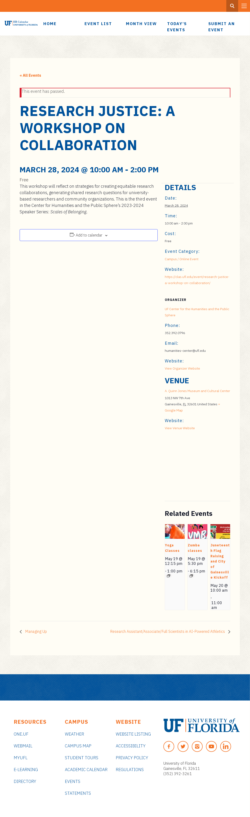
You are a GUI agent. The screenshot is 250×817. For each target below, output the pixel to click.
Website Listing (133, 734)
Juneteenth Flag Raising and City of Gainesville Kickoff (220, 561)
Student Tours (81, 757)
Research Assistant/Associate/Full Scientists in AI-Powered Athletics (168, 631)
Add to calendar (89, 235)
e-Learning (26, 769)
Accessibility (131, 746)
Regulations (130, 769)
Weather (74, 734)
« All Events (30, 75)
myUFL (20, 757)
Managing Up (35, 631)
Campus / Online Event (181, 259)
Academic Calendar (86, 769)
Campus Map (78, 746)
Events (72, 781)
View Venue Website (180, 428)
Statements (78, 793)
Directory (25, 781)
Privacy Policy (132, 757)
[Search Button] (232, 6)
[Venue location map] (190, 468)
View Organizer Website (182, 368)
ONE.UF (21, 734)
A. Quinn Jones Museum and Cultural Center (197, 391)
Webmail (23, 746)
